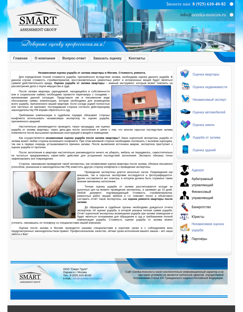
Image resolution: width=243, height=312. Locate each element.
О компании (45, 58)
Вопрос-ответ (74, 58)
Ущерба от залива (206, 137)
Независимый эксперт (209, 99)
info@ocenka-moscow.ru (87, 278)
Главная (20, 58)
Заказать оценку (107, 58)
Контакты (137, 58)
